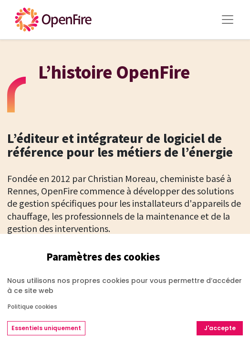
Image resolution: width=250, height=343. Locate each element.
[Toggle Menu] (227, 19)
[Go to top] (224, 301)
